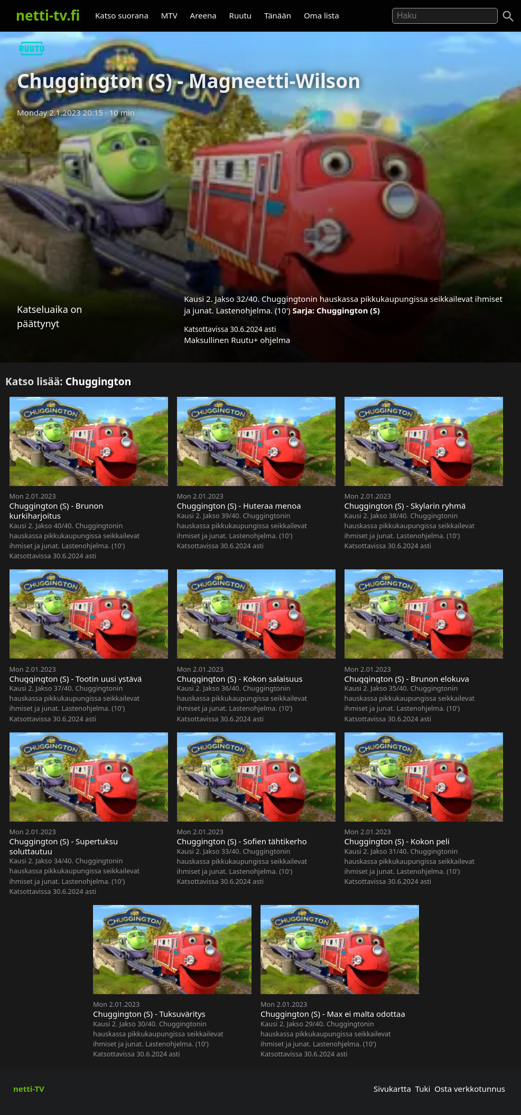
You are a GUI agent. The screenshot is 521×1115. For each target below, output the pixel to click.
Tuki (423, 1088)
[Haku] (508, 16)
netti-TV (28, 1088)
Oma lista (321, 15)
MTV (169, 15)
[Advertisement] (260, 202)
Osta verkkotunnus (469, 1088)
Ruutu (240, 15)
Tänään (277, 15)
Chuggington (99, 381)
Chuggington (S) (348, 310)
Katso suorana (121, 15)
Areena (203, 15)
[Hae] (445, 16)
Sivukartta (392, 1088)
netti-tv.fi (48, 15)
